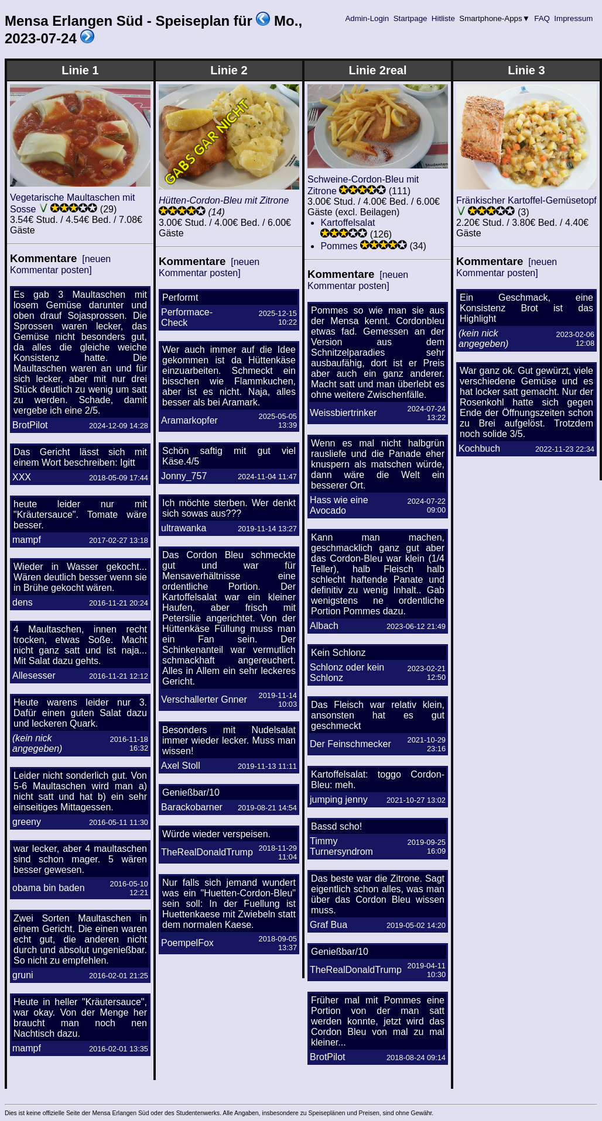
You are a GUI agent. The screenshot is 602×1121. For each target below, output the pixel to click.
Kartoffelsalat (347, 223)
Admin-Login (367, 18)
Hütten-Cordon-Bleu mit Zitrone (224, 200)
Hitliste (443, 18)
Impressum (573, 18)
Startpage (410, 18)
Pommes (338, 246)
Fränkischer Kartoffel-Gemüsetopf (526, 200)
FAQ (542, 18)
